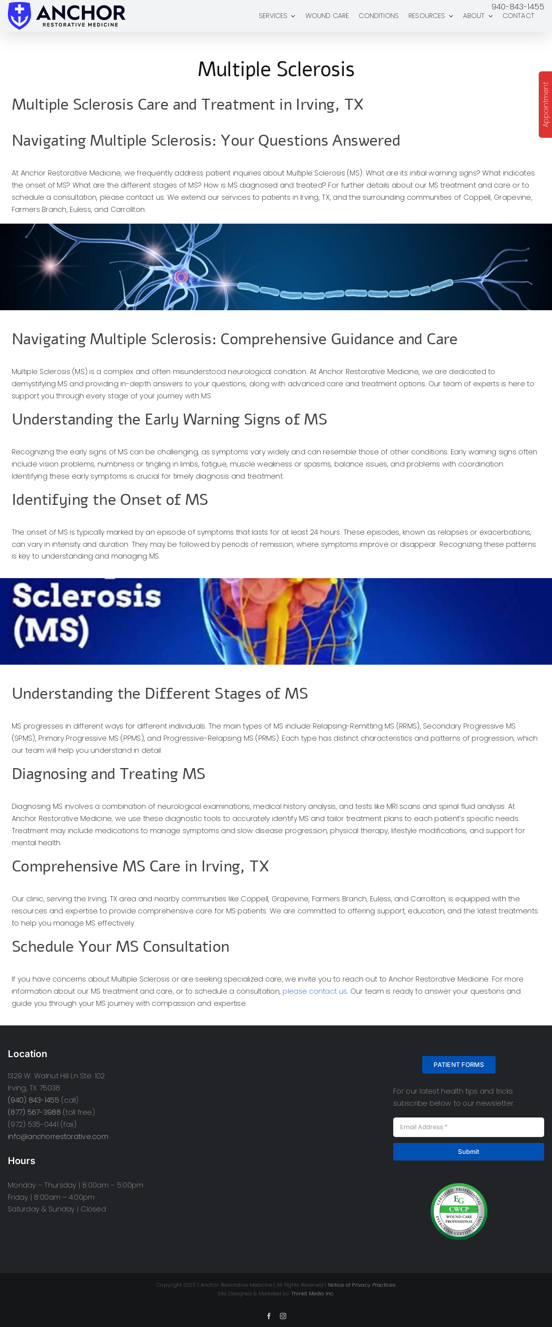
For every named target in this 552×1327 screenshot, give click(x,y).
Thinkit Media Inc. (312, 1293)
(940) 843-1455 (33, 1100)
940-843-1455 (518, 6)
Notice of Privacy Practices (362, 1285)
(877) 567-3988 (34, 1112)
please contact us (315, 991)
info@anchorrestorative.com (58, 1136)
